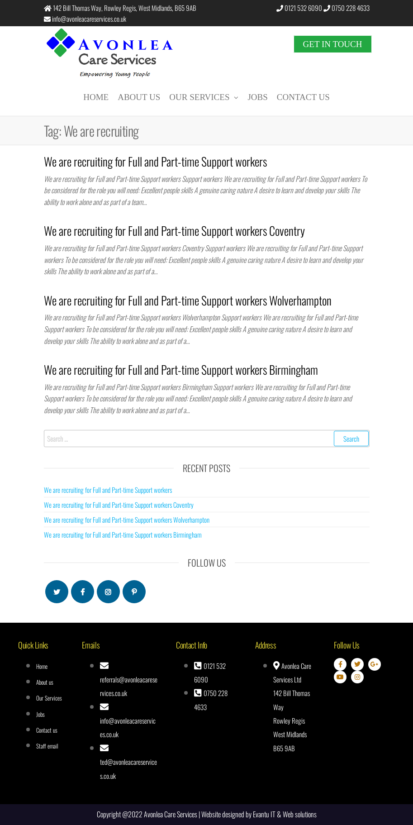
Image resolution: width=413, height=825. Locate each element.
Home (96, 97)
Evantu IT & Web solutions (285, 814)
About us (139, 97)
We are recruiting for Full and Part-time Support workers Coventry (174, 230)
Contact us (303, 97)
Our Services (199, 97)
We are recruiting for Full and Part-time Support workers (155, 161)
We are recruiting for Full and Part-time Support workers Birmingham (181, 369)
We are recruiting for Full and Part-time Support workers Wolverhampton (188, 300)
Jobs (257, 97)
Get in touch (332, 44)
